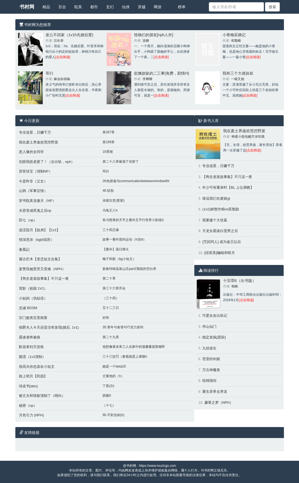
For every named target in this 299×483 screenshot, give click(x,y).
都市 (94, 7)
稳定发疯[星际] (214, 337)
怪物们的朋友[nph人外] (153, 35)
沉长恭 (59, 41)
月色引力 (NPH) (31, 415)
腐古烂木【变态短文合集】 (40, 259)
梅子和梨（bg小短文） (119, 259)
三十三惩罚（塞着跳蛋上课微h (124, 356)
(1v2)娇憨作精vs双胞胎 (220, 209)
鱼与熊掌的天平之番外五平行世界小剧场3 (133, 220)
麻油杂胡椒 (62, 79)
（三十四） (110, 298)
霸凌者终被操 (29, 337)
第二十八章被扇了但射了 (120, 161)
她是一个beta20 (114, 366)
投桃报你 (209, 381)
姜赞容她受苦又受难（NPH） (42, 269)
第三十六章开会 (114, 288)
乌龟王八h (110, 210)
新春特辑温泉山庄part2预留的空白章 (129, 269)
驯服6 (106, 395)
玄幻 (110, 7)
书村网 (26, 7)
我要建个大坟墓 (214, 220)
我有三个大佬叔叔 (238, 73)
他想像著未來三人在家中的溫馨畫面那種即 (133, 347)
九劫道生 (209, 348)
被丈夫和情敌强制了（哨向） (42, 396)
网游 (157, 7)
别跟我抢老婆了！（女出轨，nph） (47, 162)
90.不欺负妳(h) (113, 415)
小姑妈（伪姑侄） (33, 298)
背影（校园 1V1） (33, 288)
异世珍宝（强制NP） (35, 171)
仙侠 (126, 7)
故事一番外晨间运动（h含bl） (124, 239)
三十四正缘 (110, 230)
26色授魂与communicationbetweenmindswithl (135, 181)
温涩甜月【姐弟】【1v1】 (39, 230)
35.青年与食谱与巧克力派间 (122, 327)
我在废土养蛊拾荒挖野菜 (38, 142)
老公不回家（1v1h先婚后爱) (69, 35)
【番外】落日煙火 (115, 249)
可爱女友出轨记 (214, 315)
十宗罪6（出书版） (239, 280)
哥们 (49, 73)
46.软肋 (108, 191)
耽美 (78, 7)
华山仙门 (209, 326)
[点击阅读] (62, 57)
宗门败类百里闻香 (33, 318)
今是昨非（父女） (33, 181)
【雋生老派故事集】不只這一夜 (44, 278)
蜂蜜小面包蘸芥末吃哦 (248, 137)
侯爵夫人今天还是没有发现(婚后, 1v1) (49, 327)
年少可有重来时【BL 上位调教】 (228, 187)
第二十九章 (110, 337)
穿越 (142, 7)
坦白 (105, 171)
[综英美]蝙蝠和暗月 (219, 253)
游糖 (146, 41)
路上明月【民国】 (33, 376)
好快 (105, 318)
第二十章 (109, 278)
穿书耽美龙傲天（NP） (37, 201)
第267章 (108, 132)
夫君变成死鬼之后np (35, 210)
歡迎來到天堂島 (31, 347)
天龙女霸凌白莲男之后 (220, 231)
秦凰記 (24, 249)
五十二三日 (110, 308)
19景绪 (107, 152)
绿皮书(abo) (28, 386)
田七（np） (28, 220)
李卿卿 (147, 79)
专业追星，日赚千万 (35, 132)
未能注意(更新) (113, 200)
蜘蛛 (235, 286)
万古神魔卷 (211, 370)
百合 (62, 7)
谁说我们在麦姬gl (216, 198)
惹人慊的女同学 (31, 152)
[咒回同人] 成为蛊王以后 (221, 242)
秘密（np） (28, 405)
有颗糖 (236, 41)
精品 (46, 7)
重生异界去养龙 (214, 391)
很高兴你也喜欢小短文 (37, 367)
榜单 (182, 7)
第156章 (108, 142)
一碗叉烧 (237, 79)
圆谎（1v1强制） (32, 357)
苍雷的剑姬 (211, 359)
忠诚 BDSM (28, 308)
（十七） (109, 405)
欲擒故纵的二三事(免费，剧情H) (161, 73)
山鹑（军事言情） (33, 191)
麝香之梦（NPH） (218, 402)
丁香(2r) (108, 386)
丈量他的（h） (113, 376)
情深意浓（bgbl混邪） (36, 240)
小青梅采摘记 (234, 35)
